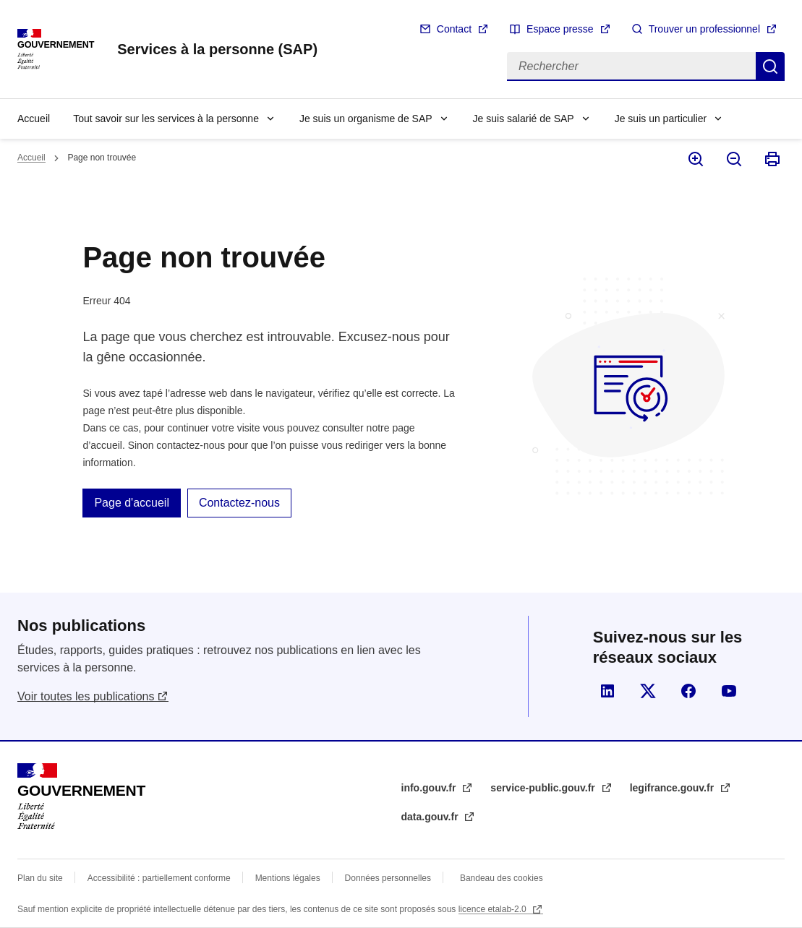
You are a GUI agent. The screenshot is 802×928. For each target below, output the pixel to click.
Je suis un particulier (661, 118)
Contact (454, 29)
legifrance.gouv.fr (673, 788)
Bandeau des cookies (501, 878)
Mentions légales (287, 878)
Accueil (33, 118)
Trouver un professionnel (704, 29)
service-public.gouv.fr (543, 788)
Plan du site (40, 878)
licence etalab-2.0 (493, 909)
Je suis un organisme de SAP (365, 118)
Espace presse (560, 29)
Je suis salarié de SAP (523, 118)
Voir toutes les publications (85, 696)
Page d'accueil (131, 503)
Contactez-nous (239, 503)
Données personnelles (388, 878)
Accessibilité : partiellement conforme (159, 878)
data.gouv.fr (431, 816)
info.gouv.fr (430, 788)
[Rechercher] (631, 66)
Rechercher (770, 66)
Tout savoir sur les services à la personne (166, 118)
